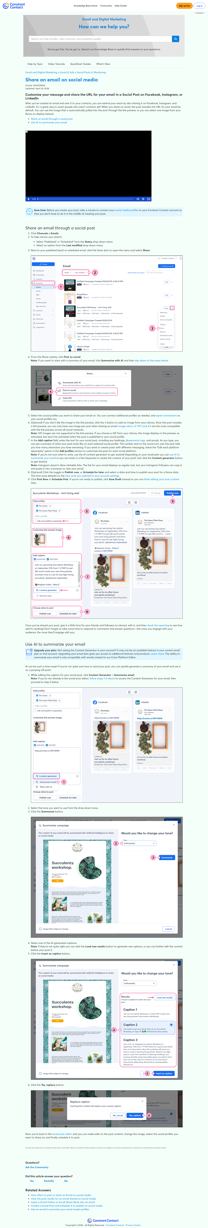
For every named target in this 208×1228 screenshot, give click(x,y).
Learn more (157, 653)
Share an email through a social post (52, 118)
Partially (49, 1180)
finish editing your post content (161, 479)
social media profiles (126, 210)
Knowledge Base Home (85, 5)
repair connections (166, 415)
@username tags (135, 440)
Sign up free (184, 6)
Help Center (121, 5)
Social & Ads (67, 72)
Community (106, 5)
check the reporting (158, 625)
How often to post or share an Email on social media (61, 1195)
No (66, 1180)
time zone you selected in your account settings (92, 475)
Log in (199, 6)
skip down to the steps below (151, 360)
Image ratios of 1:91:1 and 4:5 (134, 426)
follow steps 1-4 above (102, 678)
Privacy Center (133, 1225)
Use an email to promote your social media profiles (60, 1209)
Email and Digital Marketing (41, 72)
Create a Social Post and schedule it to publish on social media (67, 1205)
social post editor (62, 1134)
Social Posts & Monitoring (91, 72)
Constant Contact (115, 1225)
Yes (32, 1180)
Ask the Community (36, 1167)
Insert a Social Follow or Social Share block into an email (63, 1202)
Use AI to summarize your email (49, 122)
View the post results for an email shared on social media (63, 1198)
